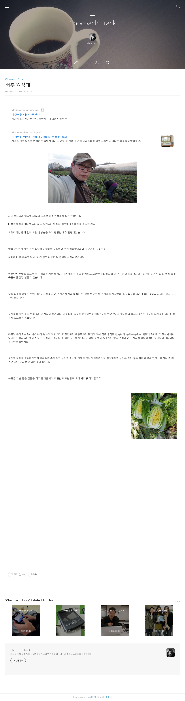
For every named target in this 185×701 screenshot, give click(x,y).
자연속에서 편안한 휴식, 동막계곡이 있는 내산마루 (39, 118)
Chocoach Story (15, 79)
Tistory (109, 697)
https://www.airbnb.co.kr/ (23, 132)
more (177, 601)
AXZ (92, 697)
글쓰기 (76, 63)
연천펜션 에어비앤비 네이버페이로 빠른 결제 (39, 136)
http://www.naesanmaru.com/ (25, 110)
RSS (97, 63)
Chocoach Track (92, 23)
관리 (108, 63)
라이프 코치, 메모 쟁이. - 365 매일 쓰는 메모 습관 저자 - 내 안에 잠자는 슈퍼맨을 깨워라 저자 (51, 654)
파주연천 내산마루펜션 (25, 114)
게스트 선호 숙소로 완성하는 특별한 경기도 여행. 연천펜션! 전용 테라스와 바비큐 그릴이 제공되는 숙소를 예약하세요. (76, 141)
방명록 (87, 63)
